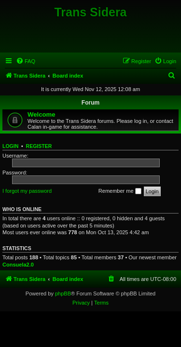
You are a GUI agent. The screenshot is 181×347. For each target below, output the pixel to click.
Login (10, 146)
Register (39, 146)
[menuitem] (25, 61)
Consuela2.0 (18, 264)
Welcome (42, 114)
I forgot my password (27, 191)
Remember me (119, 191)
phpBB (63, 293)
